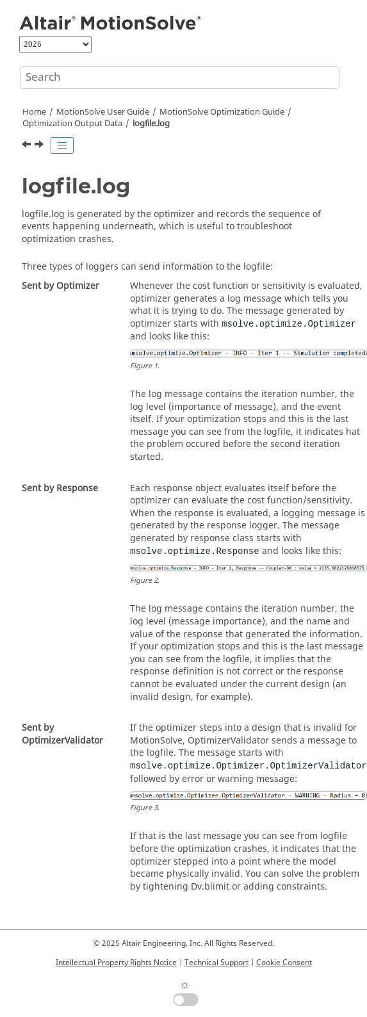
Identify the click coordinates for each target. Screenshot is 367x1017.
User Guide (102, 112)
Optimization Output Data (72, 123)
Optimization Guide (221, 112)
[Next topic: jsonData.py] (40, 146)
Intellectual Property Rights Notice (116, 962)
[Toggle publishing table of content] (62, 145)
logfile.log (151, 123)
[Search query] (179, 77)
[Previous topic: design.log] (27, 146)
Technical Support (216, 962)
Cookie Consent (284, 962)
